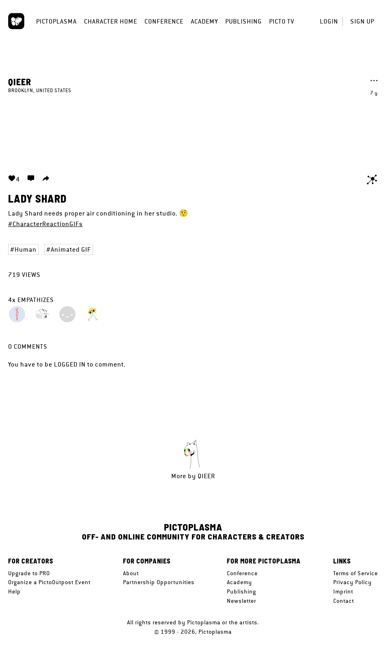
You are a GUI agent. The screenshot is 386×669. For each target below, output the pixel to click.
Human (26, 249)
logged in (70, 364)
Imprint (343, 591)
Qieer (19, 81)
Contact (343, 600)
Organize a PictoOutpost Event (49, 582)
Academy (204, 21)
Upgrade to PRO (29, 573)
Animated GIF (71, 249)
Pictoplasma (56, 21)
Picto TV (281, 21)
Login (329, 21)
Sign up (362, 21)
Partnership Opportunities (158, 582)
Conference (163, 21)
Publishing (243, 21)
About (131, 573)
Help (14, 591)
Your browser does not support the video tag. (193, 129)
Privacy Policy (352, 582)
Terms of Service (355, 573)
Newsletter (241, 600)
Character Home (110, 21)
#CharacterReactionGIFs (45, 224)
